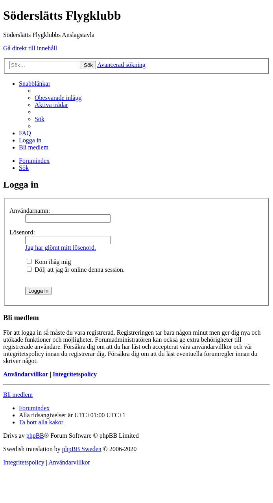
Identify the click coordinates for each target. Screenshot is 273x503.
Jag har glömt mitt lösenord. (60, 247)
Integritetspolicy (75, 374)
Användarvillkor (25, 374)
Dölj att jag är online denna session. (76, 269)
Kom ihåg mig (49, 261)
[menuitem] (58, 97)
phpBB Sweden (81, 449)
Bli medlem (18, 394)
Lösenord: (22, 232)
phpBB (35, 435)
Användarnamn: (29, 210)
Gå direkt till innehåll (30, 48)
